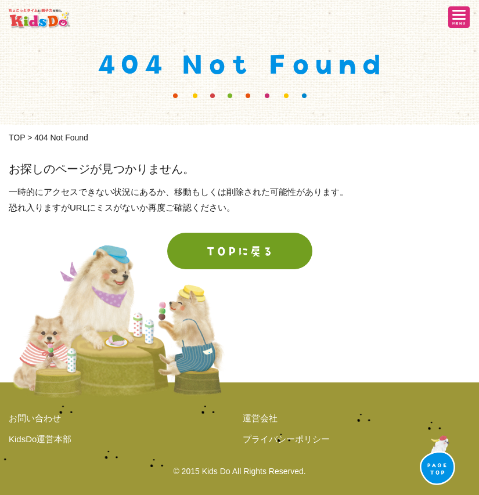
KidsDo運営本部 (40, 439)
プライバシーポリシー (286, 439)
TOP (17, 137)
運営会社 (260, 418)
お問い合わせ (35, 418)
